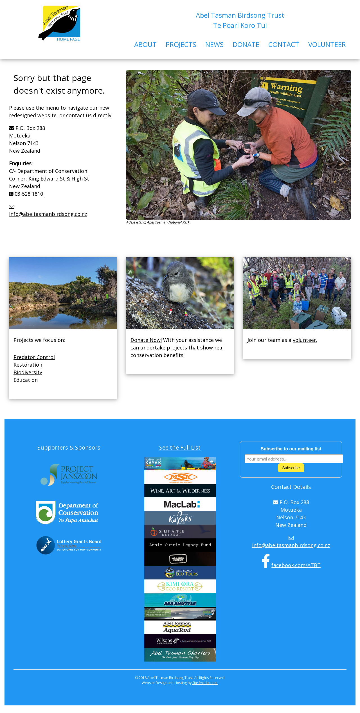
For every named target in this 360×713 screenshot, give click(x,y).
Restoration (28, 364)
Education (26, 379)
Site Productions (205, 682)
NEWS (214, 44)
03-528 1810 (26, 193)
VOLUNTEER (327, 44)
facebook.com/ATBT (296, 565)
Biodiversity (28, 372)
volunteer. (305, 340)
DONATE (246, 44)
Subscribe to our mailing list (291, 448)
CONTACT (283, 44)
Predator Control (34, 357)
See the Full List (180, 447)
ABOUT (145, 44)
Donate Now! (146, 340)
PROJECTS (181, 44)
